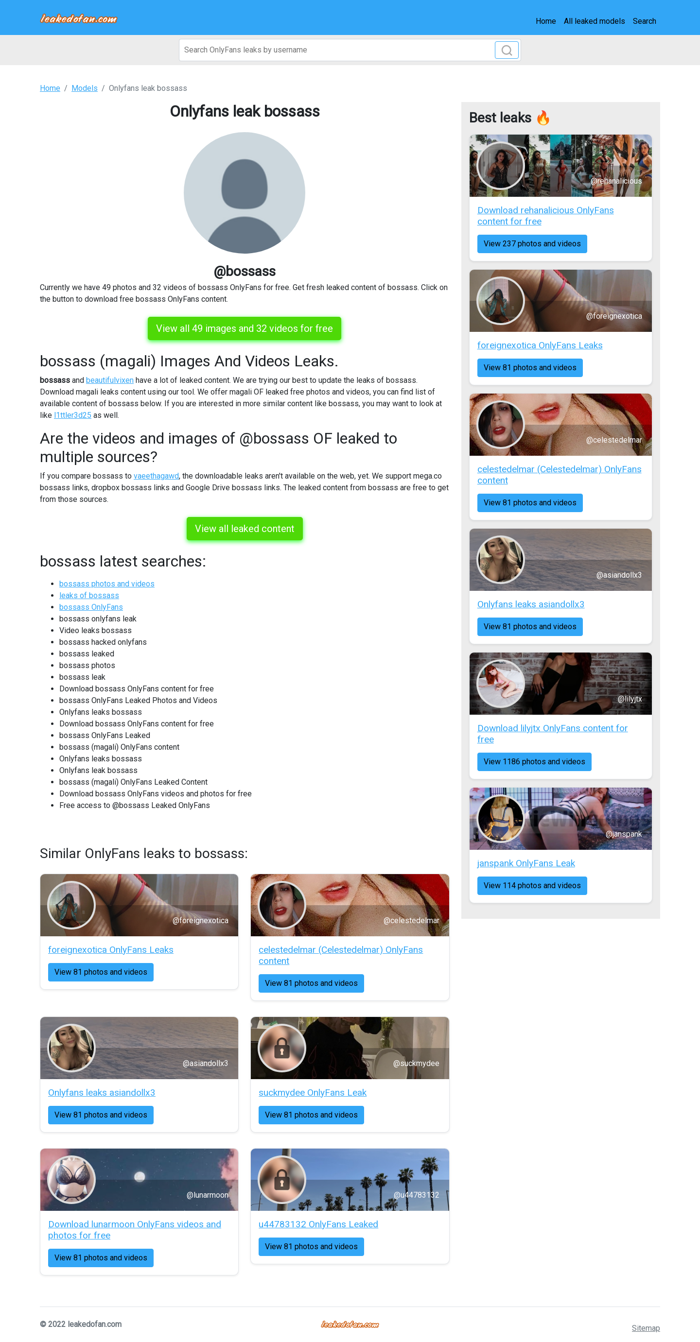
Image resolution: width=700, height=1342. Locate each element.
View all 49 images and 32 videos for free (244, 328)
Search (644, 21)
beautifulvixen (110, 380)
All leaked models (594, 21)
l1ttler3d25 (72, 415)
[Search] (350, 50)
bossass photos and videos (107, 583)
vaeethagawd (156, 476)
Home (546, 21)
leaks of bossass (89, 595)
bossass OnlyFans (91, 607)
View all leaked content (245, 528)
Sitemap (646, 1328)
